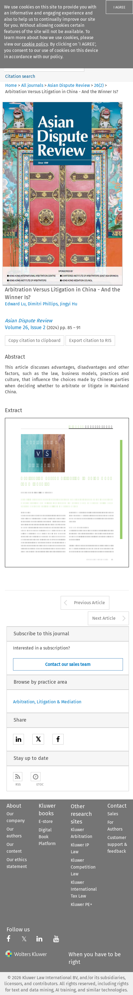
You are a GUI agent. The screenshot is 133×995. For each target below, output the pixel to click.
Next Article (104, 618)
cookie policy (35, 44)
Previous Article (89, 602)
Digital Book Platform (47, 836)
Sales (112, 813)
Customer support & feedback (117, 844)
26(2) (99, 85)
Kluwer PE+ (81, 904)
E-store (46, 821)
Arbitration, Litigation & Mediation (47, 701)
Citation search (20, 76)
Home (11, 85)
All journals (32, 85)
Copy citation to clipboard (34, 340)
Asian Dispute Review (69, 85)
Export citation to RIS (90, 340)
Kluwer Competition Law (83, 867)
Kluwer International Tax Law (84, 889)
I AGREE (119, 7)
